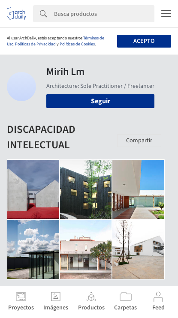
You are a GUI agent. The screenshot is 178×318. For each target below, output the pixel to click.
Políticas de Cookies (77, 44)
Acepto (143, 41)
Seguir (100, 101)
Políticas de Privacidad (35, 44)
